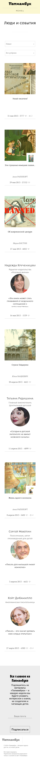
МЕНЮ (19, 11)
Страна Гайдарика (20, 365)
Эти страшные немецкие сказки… (20, 165)
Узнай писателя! (20, 99)
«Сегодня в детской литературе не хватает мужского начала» (20, 434)
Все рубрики (11, 53)
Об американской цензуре (20, 232)
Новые (9, 44)
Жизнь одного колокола (20, 498)
